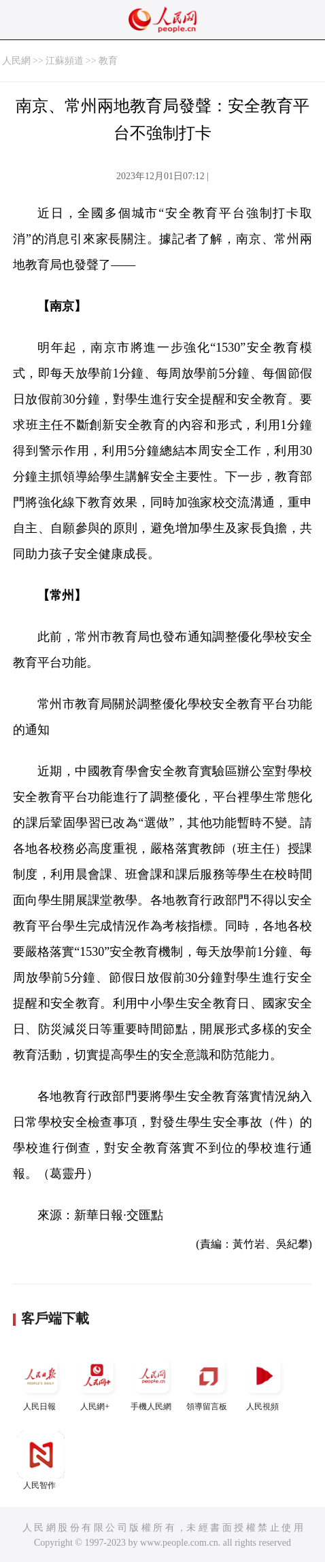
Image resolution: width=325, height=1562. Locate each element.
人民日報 (41, 1381)
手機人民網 (152, 1381)
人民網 (16, 61)
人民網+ (96, 1381)
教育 (108, 61)
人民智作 (41, 1460)
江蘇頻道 (65, 61)
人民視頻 (264, 1381)
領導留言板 (208, 1381)
